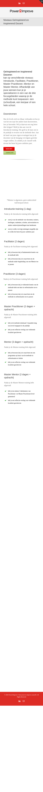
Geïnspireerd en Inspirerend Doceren (17, 73)
